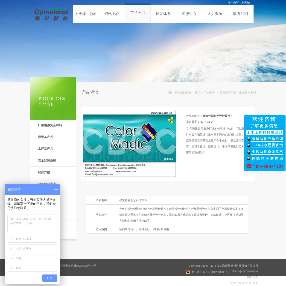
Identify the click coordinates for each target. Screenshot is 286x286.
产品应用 (210, 92)
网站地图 (252, 277)
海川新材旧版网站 (239, 2)
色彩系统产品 (228, 92)
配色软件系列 (247, 92)
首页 (197, 92)
